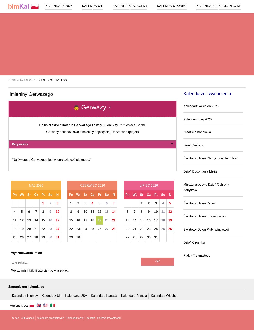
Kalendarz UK (51, 295)
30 (50, 237)
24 (57, 229)
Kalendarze (92, 6)
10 (57, 211)
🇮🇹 (52, 305)
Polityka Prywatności (109, 317)
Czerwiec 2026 (92, 185)
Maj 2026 (36, 185)
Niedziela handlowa (197, 132)
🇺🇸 (45, 305)
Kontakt (90, 317)
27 (29, 237)
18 (15, 229)
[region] (127, 43)
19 (22, 229)
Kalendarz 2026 (58, 6)
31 (57, 237)
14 (36, 220)
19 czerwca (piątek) (125, 132)
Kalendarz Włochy (164, 295)
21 (36, 229)
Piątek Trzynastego (196, 255)
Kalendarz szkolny (130, 6)
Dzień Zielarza (193, 145)
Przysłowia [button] (92, 144)
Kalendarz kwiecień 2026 (201, 106)
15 (43, 220)
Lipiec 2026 (149, 185)
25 (15, 237)
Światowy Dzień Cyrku (199, 203)
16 (50, 220)
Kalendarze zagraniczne (218, 6)
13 (29, 220)
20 (29, 229)
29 (43, 237)
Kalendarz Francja (134, 295)
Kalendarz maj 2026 (197, 119)
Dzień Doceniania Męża (200, 171)
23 (50, 229)
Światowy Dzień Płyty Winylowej (206, 229)
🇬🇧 (38, 305)
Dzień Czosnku (194, 242)
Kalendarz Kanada (104, 295)
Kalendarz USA (76, 295)
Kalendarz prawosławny (50, 317)
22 (43, 229)
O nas (15, 317)
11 (15, 220)
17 (57, 220)
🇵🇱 (23, 6)
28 (36, 237)
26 (22, 237)
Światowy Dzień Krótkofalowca (205, 216)
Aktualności (27, 317)
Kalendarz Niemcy (25, 295)
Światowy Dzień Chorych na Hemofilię (210, 158)
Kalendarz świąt (172, 6)
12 (22, 220)
